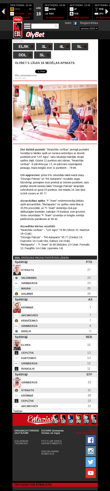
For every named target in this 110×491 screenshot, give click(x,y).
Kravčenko (29, 320)
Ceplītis (27, 352)
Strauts (27, 270)
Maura (25, 288)
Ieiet (68, 22)
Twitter (17, 411)
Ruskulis (27, 368)
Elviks (25, 344)
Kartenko (28, 358)
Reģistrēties (89, 22)
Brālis (25, 331)
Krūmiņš (26, 307)
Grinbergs (29, 283)
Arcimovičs (29, 315)
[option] (21, 11)
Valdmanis (28, 277)
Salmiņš (26, 293)
